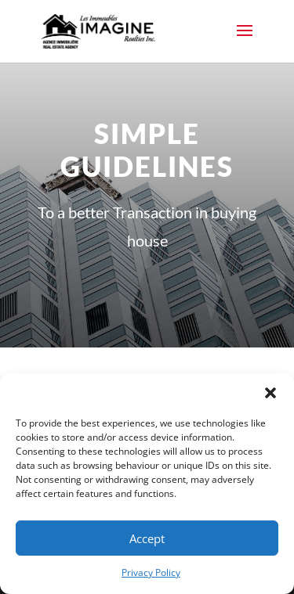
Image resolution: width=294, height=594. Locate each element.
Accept (147, 538)
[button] (270, 393)
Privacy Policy (151, 572)
